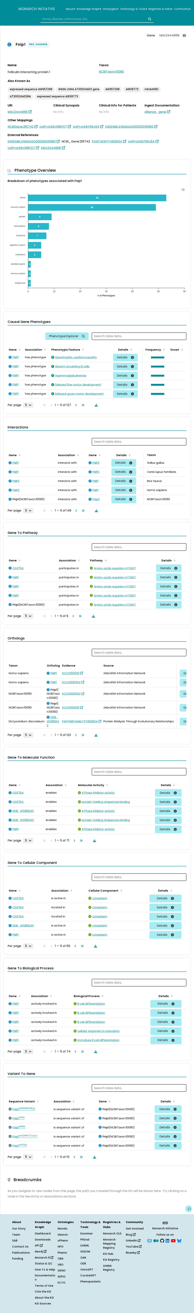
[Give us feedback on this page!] (188, 1208)
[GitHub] (162, 1240)
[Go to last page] (82, 405)
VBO (60, 1265)
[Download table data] (95, 405)
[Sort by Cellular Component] (120, 890)
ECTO (61, 1283)
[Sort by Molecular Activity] (106, 785)
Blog (130, 1235)
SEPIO (62, 1276)
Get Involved (135, 1228)
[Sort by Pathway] (105, 560)
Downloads (43, 1239)
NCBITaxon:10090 (111, 71)
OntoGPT (86, 1269)
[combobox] (97, 19)
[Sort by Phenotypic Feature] (82, 349)
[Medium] (156, 1240)
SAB (14, 1240)
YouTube (134, 1246)
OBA (60, 1258)
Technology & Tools (133, 9)
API (39, 1245)
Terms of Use (44, 1286)
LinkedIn (133, 1240)
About (70, 9)
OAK (83, 1257)
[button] (157, 357)
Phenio (62, 1253)
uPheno (63, 1240)
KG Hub (108, 1254)
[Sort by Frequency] (163, 349)
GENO (62, 1270)
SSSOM (85, 1251)
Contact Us (20, 1246)
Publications (21, 1253)
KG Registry (111, 1260)
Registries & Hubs (160, 9)
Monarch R (44, 1257)
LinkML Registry (109, 1268)
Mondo (62, 1228)
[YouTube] (173, 1240)
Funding (17, 1258)
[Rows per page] (28, 405)
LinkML (84, 1245)
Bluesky (133, 1253)
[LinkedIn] (167, 1240)
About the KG (44, 1298)
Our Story (19, 1228)
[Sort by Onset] (181, 349)
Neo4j (40, 1251)
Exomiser (86, 1233)
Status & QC (43, 1263)
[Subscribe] (149, 1240)
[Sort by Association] (44, 349)
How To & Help (45, 1269)
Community (182, 9)
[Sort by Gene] (19, 349)
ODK (83, 1263)
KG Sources (43, 1303)
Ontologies (110, 9)
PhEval (84, 1239)
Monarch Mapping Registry (109, 1244)
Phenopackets (90, 1281)
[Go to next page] (75, 405)
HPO (60, 1246)
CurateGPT (88, 1275)
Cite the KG (43, 1291)
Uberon (63, 1235)
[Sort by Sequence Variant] (37, 1101)
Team (16, 1235)
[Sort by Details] (130, 349)
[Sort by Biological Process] (102, 996)
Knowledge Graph (89, 9)
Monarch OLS (112, 1233)
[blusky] (179, 1240)
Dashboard (43, 1233)
